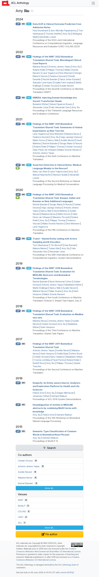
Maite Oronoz (39, 140)
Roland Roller (39, 69)
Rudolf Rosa (39, 363)
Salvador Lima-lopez (43, 82)
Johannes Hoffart (41, 396)
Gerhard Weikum (59, 396)
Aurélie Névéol (67, 140)
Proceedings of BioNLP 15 (45, 441)
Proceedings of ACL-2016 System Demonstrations (57, 399)
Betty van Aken (40, 171)
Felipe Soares (55, 291)
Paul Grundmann (41, 30)
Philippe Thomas (55, 69)
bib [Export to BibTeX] (23, 24)
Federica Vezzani (58, 76)
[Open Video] (18, 168)
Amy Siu (67, 33)
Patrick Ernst (39, 393)
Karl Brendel (70, 245)
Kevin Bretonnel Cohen (61, 281)
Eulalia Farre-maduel (64, 82)
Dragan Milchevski (65, 393)
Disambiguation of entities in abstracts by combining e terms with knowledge (55, 408)
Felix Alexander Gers (60, 107)
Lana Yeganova (49, 73)
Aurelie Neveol (67, 85)
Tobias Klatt (54, 248)
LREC (20, 517)
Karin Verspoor (48, 327)
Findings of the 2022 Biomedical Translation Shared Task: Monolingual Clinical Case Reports (57, 60)
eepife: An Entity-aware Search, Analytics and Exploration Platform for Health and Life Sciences (56, 386)
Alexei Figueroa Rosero (61, 104)
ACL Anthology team (67, 565)
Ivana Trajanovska (58, 171)
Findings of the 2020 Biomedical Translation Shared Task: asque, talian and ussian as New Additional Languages (56, 198)
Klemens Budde (60, 174)
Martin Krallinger (40, 288)
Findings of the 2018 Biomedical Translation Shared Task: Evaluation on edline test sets (58, 314)
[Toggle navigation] (93, 3)
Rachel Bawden (50, 79)
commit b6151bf (67, 572)
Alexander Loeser (47, 37)
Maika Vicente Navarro (69, 149)
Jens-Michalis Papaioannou (63, 30)
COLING (22, 511)
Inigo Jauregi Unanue (71, 137)
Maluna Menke (40, 248)
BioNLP (21, 505)
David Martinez (60, 210)
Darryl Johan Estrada (69, 79)
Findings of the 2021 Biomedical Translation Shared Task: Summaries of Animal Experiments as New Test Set (57, 127)
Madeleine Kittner (73, 284)
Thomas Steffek (53, 33)
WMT (20, 500)
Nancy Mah (53, 140)
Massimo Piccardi (61, 217)
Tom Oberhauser (41, 245)
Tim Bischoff (56, 245)
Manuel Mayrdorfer (42, 174)
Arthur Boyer (76, 353)
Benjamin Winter (40, 104)
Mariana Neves (40, 66)
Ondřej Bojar (62, 353)
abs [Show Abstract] (28, 24)
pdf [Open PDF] (18, 24)
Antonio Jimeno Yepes (59, 66)
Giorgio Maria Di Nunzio (71, 143)
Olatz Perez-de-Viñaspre (44, 149)
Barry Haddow (57, 356)
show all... (49, 488)
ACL (20, 522)
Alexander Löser (40, 107)
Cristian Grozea (50, 85)
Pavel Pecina (58, 360)
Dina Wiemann (66, 73)
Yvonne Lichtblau (42, 360)
